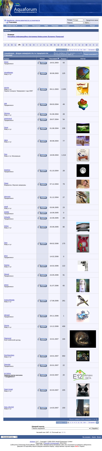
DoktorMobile (9, 300)
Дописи (63, 58)
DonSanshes (9, 355)
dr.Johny (7, 373)
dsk (5, 103)
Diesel (6, 274)
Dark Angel (8, 389)
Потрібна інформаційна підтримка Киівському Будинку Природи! (36, 37)
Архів (94, 437)
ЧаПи (46, 26)
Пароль (69, 22)
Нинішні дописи (80, 26)
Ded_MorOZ (9, 407)
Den (5, 243)
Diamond (7, 338)
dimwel (7, 315)
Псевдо (69, 20)
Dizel (6, 127)
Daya (6, 62)
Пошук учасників (90, 54)
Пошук (92, 26)
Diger (6, 183)
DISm (6, 226)
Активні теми (10, 26)
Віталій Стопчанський (51, 443)
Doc (5, 154)
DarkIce (7, 170)
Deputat (7, 364)
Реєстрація (36, 26)
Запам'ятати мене (91, 20)
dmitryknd (8, 119)
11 (78, 50)
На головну (86, 437)
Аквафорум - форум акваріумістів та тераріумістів (23, 20)
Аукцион (25, 26)
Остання (92, 50)
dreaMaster (8, 72)
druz (6, 256)
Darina (6, 265)
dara (6, 140)
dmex (6, 285)
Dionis (6, 325)
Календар (65, 26)
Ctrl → (85, 50)
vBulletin (32, 441)
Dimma (7, 113)
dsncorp (7, 196)
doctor (6, 88)
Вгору (99, 437)
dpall (6, 207)
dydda (6, 212)
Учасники (55, 26)
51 (81, 50)
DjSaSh (7, 217)
